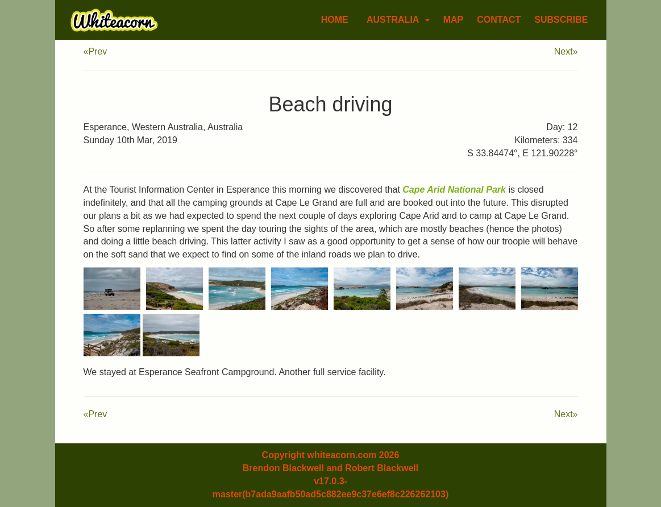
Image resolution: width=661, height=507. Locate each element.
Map (453, 19)
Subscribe (561, 19)
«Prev (95, 51)
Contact (499, 19)
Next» (566, 51)
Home (334, 19)
